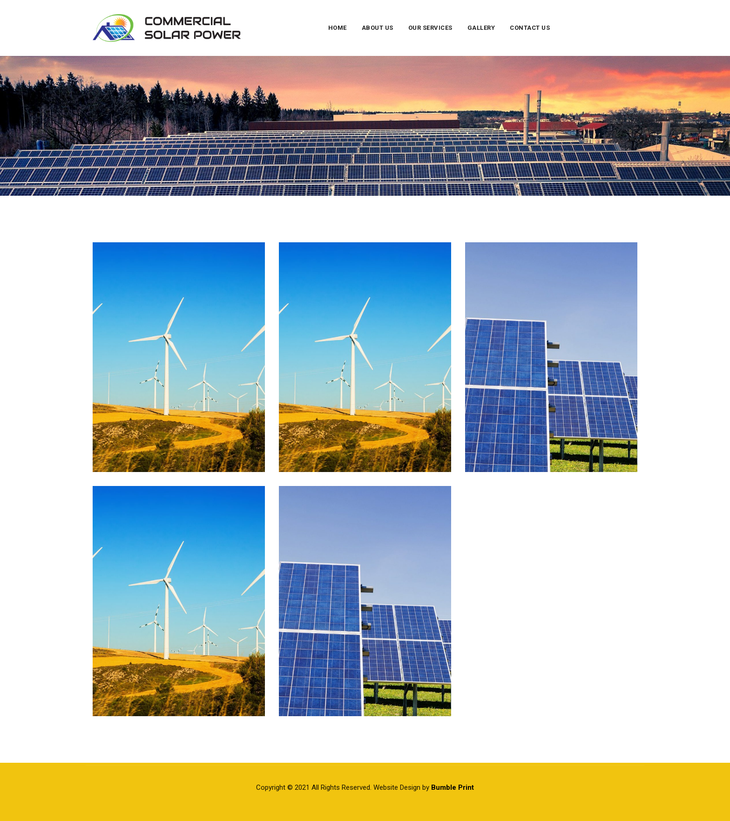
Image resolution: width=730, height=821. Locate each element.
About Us (377, 27)
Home (337, 27)
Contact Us (530, 27)
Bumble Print (452, 787)
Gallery (481, 27)
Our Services (430, 27)
